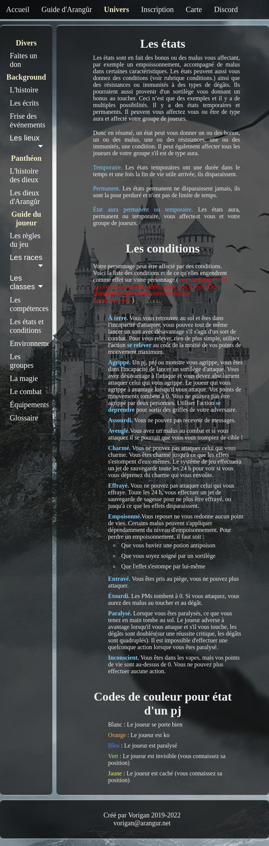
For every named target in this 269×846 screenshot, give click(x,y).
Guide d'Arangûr (66, 9)
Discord (226, 9)
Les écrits (24, 103)
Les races (28, 261)
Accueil (17, 9)
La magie (24, 378)
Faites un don (23, 59)
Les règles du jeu (25, 239)
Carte (194, 9)
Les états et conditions (27, 325)
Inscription (157, 9)
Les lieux (28, 142)
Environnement (29, 343)
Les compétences (29, 304)
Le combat (26, 391)
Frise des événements (27, 120)
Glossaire (24, 418)
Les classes (28, 282)
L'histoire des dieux (24, 175)
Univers (116, 9)
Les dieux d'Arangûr (25, 197)
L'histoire (24, 90)
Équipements (29, 404)
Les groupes (21, 360)
